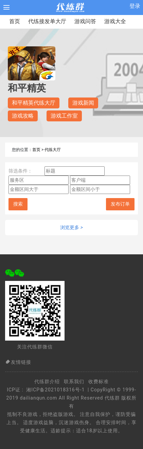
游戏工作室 (64, 116)
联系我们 (74, 381)
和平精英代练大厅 (33, 103)
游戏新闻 (83, 103)
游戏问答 (85, 21)
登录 (134, 6)
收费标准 (98, 381)
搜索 (18, 204)
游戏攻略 (23, 116)
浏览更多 (71, 227)
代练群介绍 (47, 381)
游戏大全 (115, 21)
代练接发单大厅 (47, 21)
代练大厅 (52, 149)
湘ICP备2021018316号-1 (55, 389)
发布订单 (120, 204)
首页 (14, 21)
